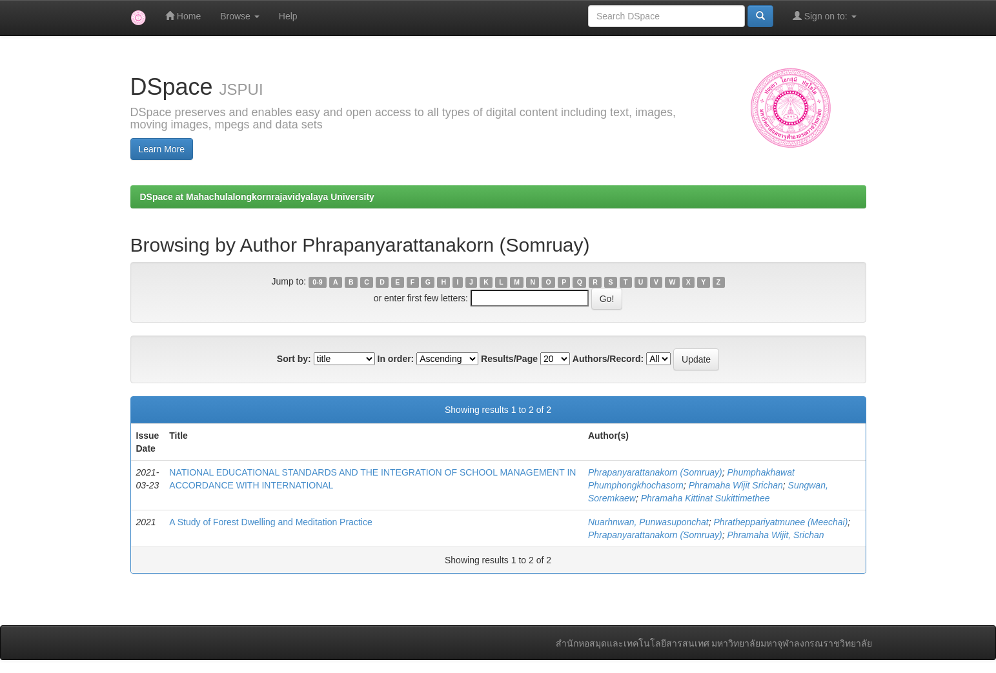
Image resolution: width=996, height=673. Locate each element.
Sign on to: (825, 15)
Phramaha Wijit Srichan (736, 485)
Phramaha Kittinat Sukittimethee (705, 498)
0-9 (317, 282)
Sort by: (294, 359)
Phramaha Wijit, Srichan (775, 535)
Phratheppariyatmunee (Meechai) (781, 522)
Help (288, 16)
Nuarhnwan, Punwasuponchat (648, 522)
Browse (239, 16)
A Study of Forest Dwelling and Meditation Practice (270, 522)
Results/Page (509, 359)
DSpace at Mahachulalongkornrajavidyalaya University (257, 197)
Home (183, 15)
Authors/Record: (608, 359)
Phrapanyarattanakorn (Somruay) (655, 472)
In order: (396, 359)
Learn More (162, 149)
